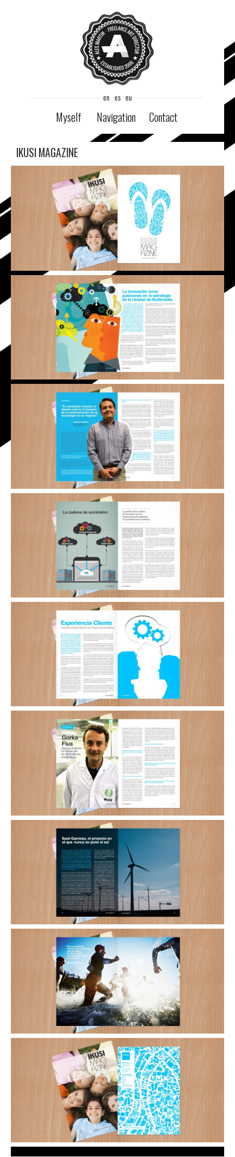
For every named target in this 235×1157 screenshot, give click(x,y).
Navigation (116, 117)
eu (128, 97)
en (106, 97)
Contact (163, 117)
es (117, 97)
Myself (68, 117)
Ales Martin (117, 50)
